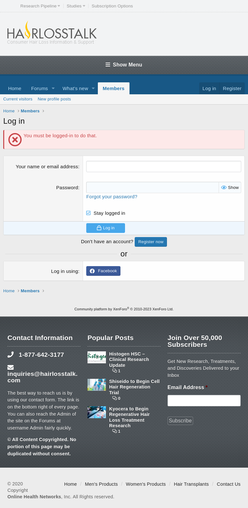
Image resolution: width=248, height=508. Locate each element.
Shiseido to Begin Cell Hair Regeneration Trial (134, 387)
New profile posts (54, 99)
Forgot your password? (111, 196)
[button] (52, 88)
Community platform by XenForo (124, 309)
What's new (75, 88)
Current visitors (18, 99)
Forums (39, 88)
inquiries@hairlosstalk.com (42, 376)
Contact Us (229, 484)
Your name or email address (47, 166)
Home (14, 88)
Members (113, 88)
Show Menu (124, 64)
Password (67, 187)
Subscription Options (112, 6)
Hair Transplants (191, 484)
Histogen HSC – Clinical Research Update (129, 359)
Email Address (188, 387)
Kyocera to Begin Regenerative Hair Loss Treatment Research (129, 417)
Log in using (64, 271)
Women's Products (146, 484)
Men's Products (101, 484)
